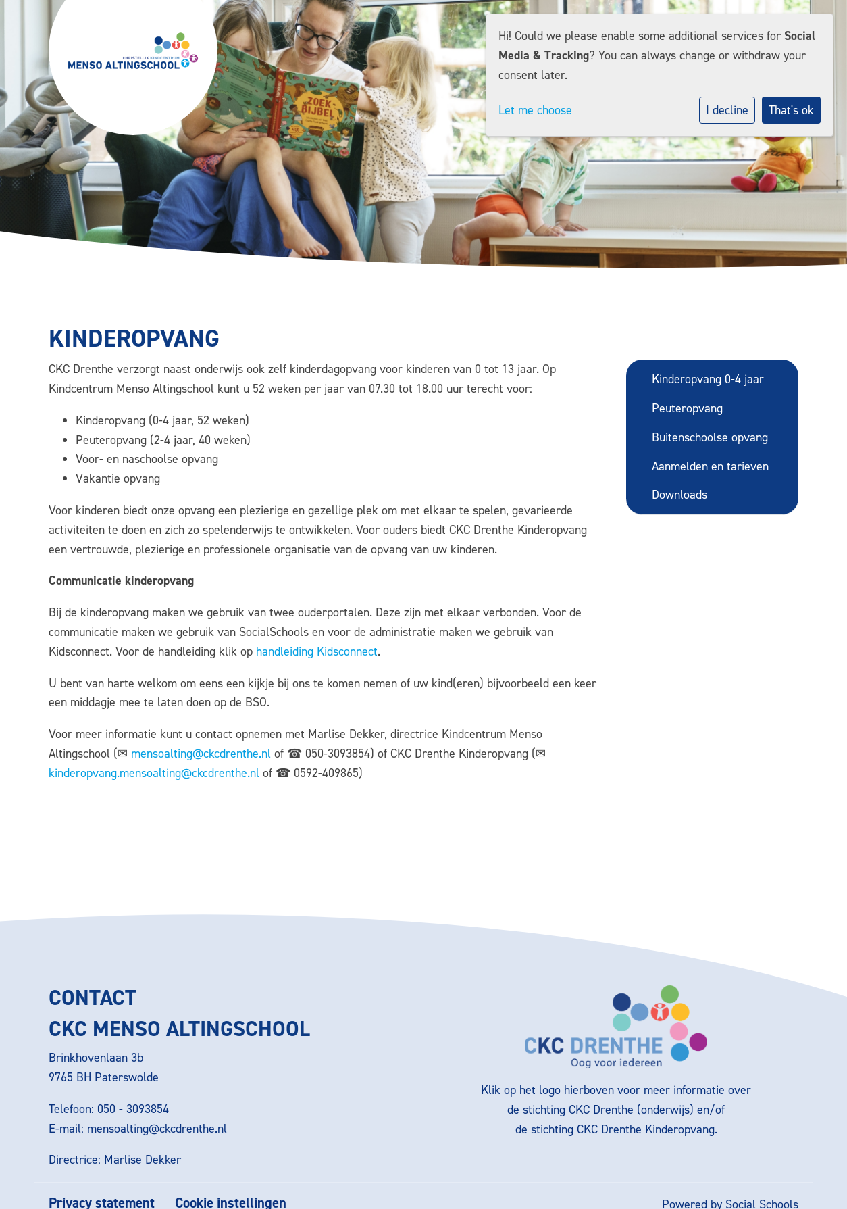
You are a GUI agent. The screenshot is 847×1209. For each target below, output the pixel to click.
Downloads (679, 495)
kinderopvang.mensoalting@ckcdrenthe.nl (154, 773)
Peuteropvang (687, 408)
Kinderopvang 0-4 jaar (708, 379)
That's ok (791, 110)
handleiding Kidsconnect (317, 651)
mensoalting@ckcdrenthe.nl (201, 753)
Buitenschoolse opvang (710, 437)
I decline (727, 110)
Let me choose (535, 110)
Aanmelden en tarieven (710, 466)
